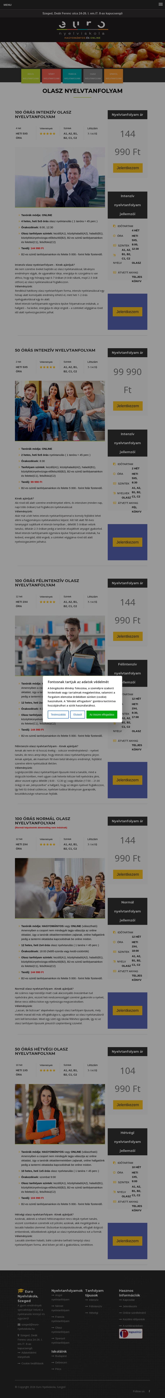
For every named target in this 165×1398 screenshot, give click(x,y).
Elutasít (77, 714)
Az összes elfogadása (102, 714)
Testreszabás (58, 714)
